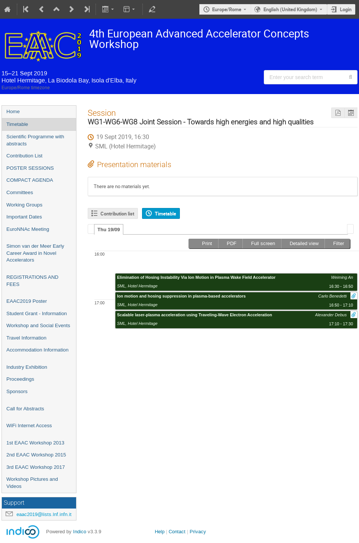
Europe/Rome (226, 9)
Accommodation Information (37, 350)
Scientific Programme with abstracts (35, 140)
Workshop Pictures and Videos (32, 482)
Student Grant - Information (36, 313)
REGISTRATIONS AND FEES (32, 280)
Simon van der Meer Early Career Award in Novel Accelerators (35, 253)
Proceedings (20, 379)
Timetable (17, 124)
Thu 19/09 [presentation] (108, 229)
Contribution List (24, 156)
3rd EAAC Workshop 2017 (35, 467)
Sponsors (16, 391)
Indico (79, 531)
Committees (19, 192)
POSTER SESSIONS (30, 168)
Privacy (198, 531)
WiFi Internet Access (29, 425)
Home (13, 111)
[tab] (108, 229)
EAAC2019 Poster (26, 301)
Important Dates (24, 217)
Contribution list (117, 213)
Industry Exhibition (26, 367)
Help (160, 531)
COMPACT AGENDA (29, 180)
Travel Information (26, 338)
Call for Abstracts (25, 408)
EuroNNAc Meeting (27, 229)
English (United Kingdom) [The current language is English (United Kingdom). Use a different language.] (290, 9)
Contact (177, 531)
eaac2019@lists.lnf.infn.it (44, 514)
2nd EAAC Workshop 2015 (36, 455)
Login (346, 9)
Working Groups (24, 205)
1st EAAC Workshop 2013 (35, 443)
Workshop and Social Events (38, 325)
